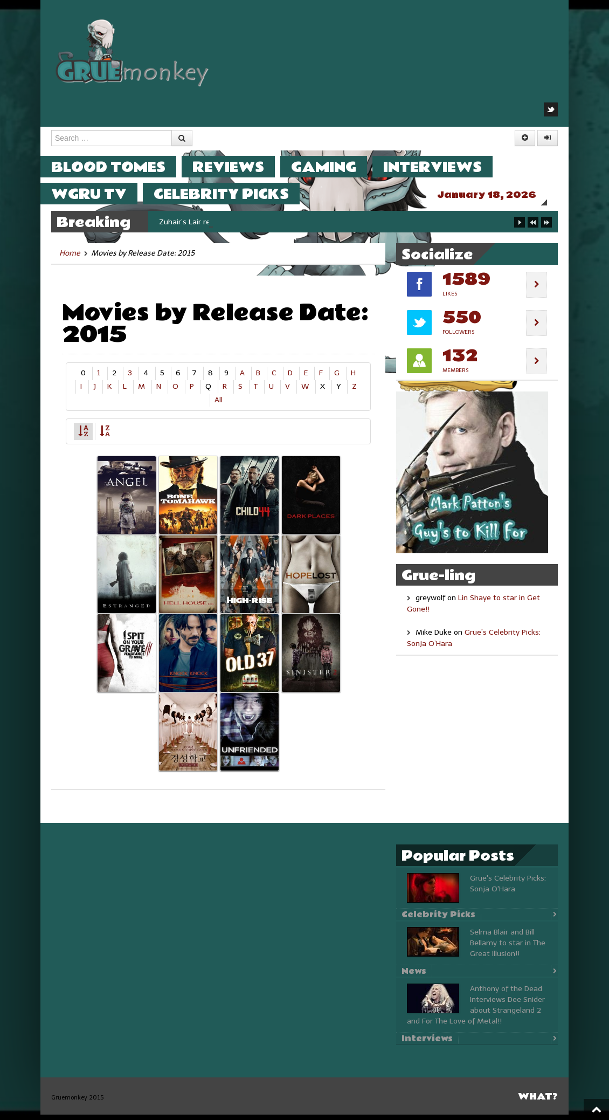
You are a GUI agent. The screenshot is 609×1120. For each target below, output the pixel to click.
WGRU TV (99, 193)
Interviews (443, 166)
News (414, 976)
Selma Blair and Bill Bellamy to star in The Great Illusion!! (507, 948)
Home (69, 258)
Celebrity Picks (232, 193)
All (218, 405)
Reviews (239, 166)
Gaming (334, 166)
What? (538, 1102)
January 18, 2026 (497, 195)
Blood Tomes (119, 166)
